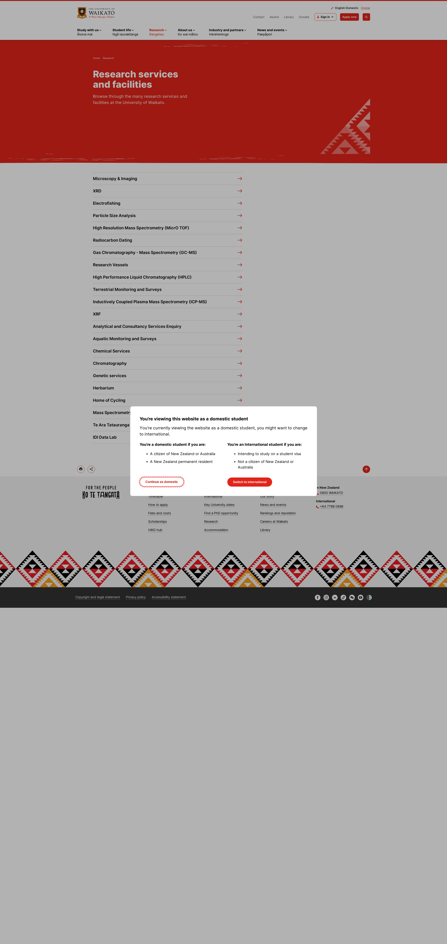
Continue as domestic (161, 482)
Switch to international (250, 482)
